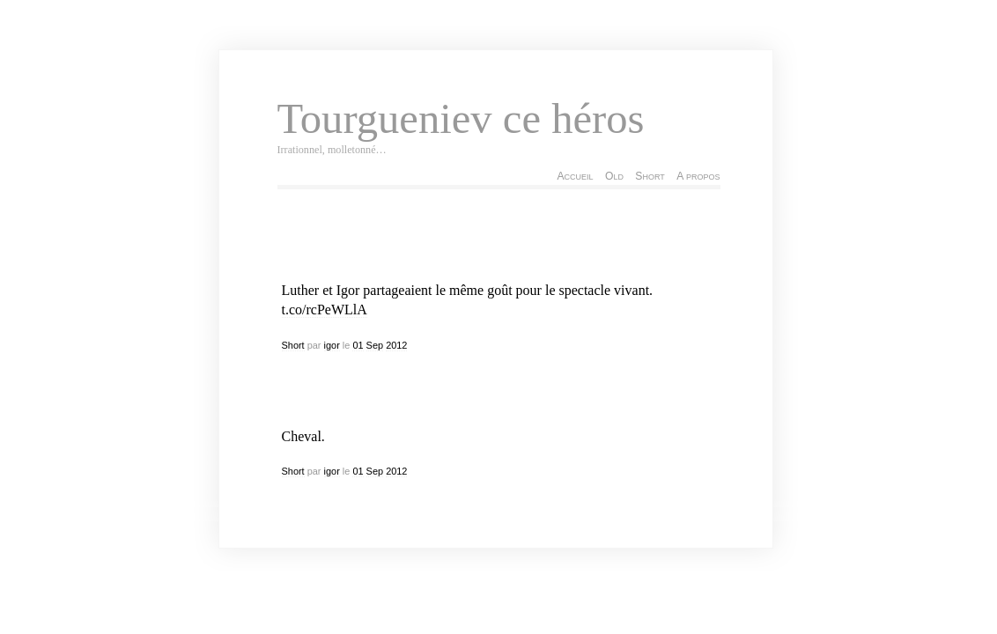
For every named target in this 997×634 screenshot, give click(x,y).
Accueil (575, 176)
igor (332, 345)
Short (649, 176)
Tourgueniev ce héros (461, 119)
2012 (396, 345)
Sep (374, 345)
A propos (698, 176)
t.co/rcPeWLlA (324, 309)
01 (357, 345)
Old (614, 176)
